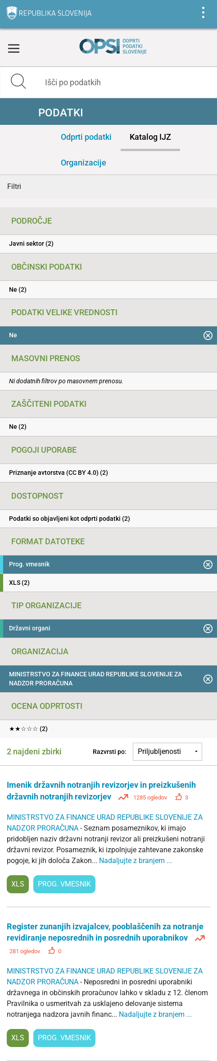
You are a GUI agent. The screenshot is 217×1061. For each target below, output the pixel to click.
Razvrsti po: (110, 751)
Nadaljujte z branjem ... (135, 860)
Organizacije (83, 162)
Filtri (14, 186)
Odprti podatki (86, 137)
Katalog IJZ (150, 137)
